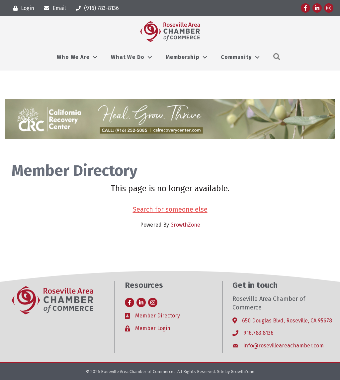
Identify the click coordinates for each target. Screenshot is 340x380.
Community (236, 57)
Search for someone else (170, 209)
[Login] (22, 8)
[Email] (53, 8)
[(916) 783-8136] (95, 8)
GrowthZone (185, 225)
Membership (182, 57)
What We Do (127, 57)
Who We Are (73, 57)
